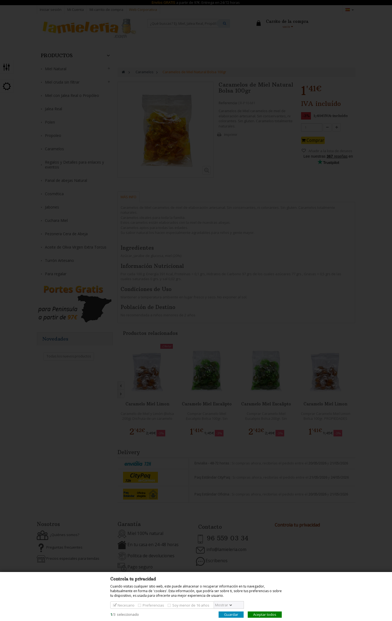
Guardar (231, 614)
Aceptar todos (264, 614)
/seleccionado (124, 614)
